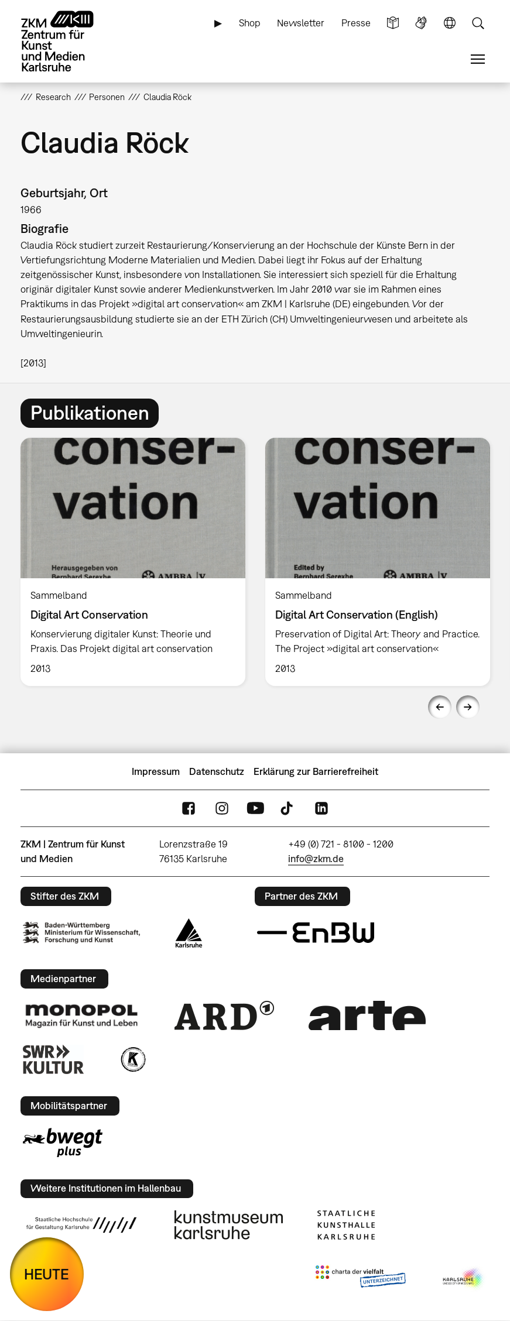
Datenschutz (216, 771)
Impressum (156, 771)
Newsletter (300, 23)
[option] (133, 562)
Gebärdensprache (421, 23)
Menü (478, 59)
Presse (356, 23)
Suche (478, 23)
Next (468, 707)
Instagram (222, 808)
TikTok (288, 808)
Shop (250, 23)
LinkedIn (321, 808)
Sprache (449, 23)
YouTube (255, 808)
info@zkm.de (316, 858)
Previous (439, 707)
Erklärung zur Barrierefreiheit (316, 771)
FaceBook (188, 808)
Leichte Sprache (393, 23)
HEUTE (46, 1273)
